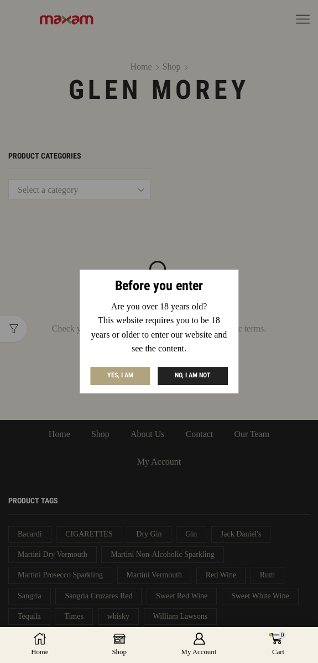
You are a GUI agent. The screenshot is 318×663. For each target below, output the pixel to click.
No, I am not (193, 376)
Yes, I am (120, 376)
